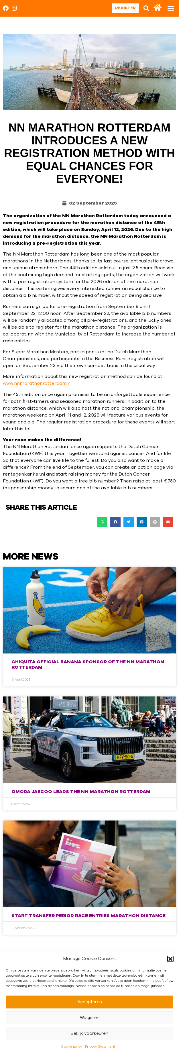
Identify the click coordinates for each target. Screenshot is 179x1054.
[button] (170, 959)
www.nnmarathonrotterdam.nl (37, 383)
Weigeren (89, 1018)
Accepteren (89, 1002)
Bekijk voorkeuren (89, 1033)
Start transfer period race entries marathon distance (88, 915)
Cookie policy (71, 1046)
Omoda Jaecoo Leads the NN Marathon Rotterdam (80, 791)
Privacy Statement (100, 1046)
